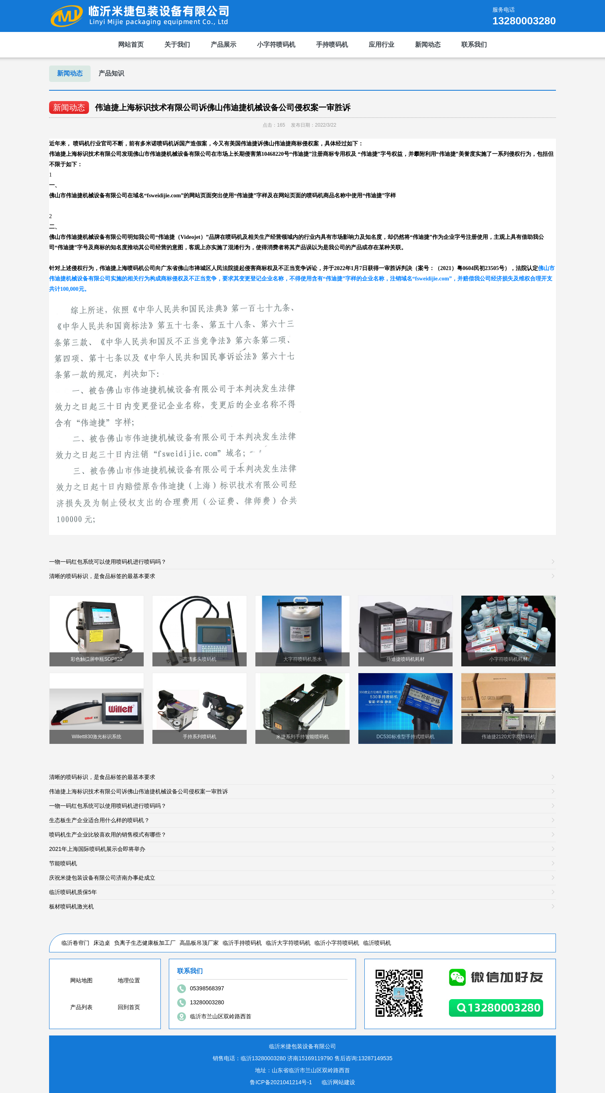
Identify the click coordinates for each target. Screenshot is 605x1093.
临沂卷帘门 (75, 943)
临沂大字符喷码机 (288, 943)
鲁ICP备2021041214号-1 (281, 1082)
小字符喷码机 (276, 44)
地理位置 (129, 980)
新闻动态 (428, 44)
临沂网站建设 (338, 1082)
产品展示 (223, 44)
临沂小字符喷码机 (336, 943)
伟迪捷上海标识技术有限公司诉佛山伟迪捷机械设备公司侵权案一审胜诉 (222, 107)
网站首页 (131, 44)
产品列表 (81, 1007)
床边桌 (101, 943)
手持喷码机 (332, 44)
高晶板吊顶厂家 (199, 943)
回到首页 (129, 1007)
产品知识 (111, 73)
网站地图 (81, 980)
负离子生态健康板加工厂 (145, 943)
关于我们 (177, 44)
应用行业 (381, 44)
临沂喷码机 (377, 943)
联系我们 (474, 44)
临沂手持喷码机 (242, 943)
